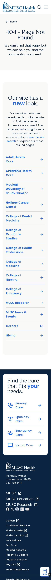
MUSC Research (24, 303)
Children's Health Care (24, 173)
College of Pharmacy (24, 291)
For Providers (13, 540)
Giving (24, 335)
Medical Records (16, 550)
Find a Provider (16, 530)
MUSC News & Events (24, 314)
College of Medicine (24, 264)
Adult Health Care (24, 159)
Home (13, 21)
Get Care (11, 545)
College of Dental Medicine (24, 218)
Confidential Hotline (18, 525)
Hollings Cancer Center (24, 204)
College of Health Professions (24, 250)
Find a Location (17, 535)
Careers (24, 326)
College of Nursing (24, 277)
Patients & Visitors (17, 555)
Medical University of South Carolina (24, 189)
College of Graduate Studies (24, 234)
